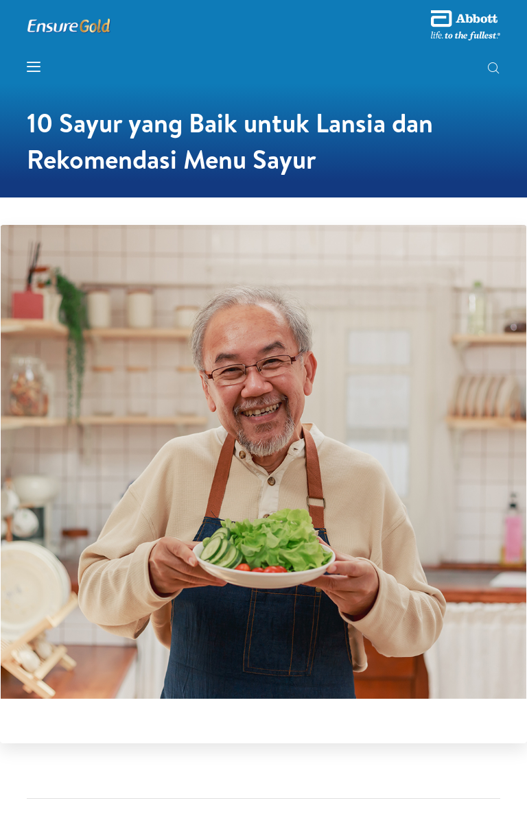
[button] (493, 69)
